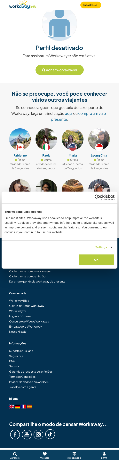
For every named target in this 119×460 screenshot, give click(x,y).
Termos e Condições (22, 376)
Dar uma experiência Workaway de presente (37, 281)
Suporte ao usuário (21, 350)
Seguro (14, 366)
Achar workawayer (59, 70)
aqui (69, 113)
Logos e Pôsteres (20, 316)
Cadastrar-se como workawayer (30, 271)
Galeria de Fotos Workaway (26, 305)
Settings (101, 247)
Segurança (16, 356)
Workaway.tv (17, 311)
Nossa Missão (18, 331)
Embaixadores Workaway (25, 326)
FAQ (12, 361)
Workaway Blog (19, 300)
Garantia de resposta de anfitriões (30, 371)
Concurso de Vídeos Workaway (29, 321)
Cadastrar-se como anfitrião (27, 276)
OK (96, 259)
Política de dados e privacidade (29, 382)
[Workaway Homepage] (22, 4)
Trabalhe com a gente (22, 387)
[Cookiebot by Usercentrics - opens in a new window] (97, 197)
